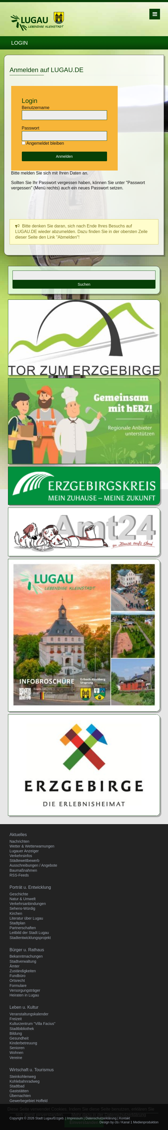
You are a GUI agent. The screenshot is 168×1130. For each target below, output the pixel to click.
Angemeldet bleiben (45, 143)
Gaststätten (19, 1091)
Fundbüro (18, 976)
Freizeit (16, 1019)
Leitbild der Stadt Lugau (29, 932)
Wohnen (16, 1052)
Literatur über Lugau (26, 918)
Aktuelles (18, 834)
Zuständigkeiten (23, 971)
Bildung (16, 1033)
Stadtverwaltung (23, 961)
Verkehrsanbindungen (28, 903)
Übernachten (20, 1096)
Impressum (75, 1118)
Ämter (14, 966)
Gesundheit (19, 1038)
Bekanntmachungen (26, 956)
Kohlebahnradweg (25, 1081)
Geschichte (19, 894)
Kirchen (16, 913)
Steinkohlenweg (23, 1076)
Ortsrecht (17, 980)
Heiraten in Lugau (24, 995)
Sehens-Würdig (22, 908)
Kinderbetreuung (23, 1043)
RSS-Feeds (19, 875)
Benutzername (36, 107)
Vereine (16, 1058)
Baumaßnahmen (23, 870)
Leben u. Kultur (24, 1007)
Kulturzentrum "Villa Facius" (32, 1023)
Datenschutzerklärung (101, 1118)
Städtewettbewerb (24, 860)
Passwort (30, 128)
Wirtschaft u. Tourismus (32, 1069)
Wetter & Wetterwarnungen (32, 846)
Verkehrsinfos (21, 856)
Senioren (17, 1048)
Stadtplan (17, 923)
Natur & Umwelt (23, 899)
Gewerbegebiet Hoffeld (29, 1101)
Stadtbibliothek (22, 1029)
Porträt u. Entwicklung (30, 887)
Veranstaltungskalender (29, 1014)
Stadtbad (17, 1086)
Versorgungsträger (25, 990)
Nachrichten (20, 841)
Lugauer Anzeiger (24, 851)
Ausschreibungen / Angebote (33, 865)
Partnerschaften (23, 928)
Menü (155, 14)
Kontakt (124, 1118)
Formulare (18, 985)
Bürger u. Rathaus (27, 950)
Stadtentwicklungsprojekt (30, 938)
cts (117, 1122)
